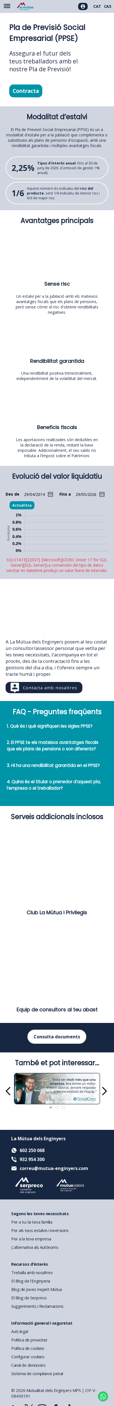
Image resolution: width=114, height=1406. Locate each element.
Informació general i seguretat (41, 1323)
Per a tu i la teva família (31, 1222)
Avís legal (19, 1331)
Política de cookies (27, 1348)
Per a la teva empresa (31, 1239)
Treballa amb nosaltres (32, 1272)
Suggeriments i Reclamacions (37, 1306)
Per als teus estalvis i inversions (39, 1230)
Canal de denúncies (28, 1365)
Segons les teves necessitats (40, 1213)
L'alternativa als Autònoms (34, 1247)
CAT (97, 6)
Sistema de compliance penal (37, 1373)
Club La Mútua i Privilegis (57, 912)
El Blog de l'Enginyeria (30, 1281)
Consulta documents (57, 1037)
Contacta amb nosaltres (50, 687)
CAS (107, 6)
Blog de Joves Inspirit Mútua (36, 1289)
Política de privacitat (29, 1340)
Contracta (26, 91)
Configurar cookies (27, 1356)
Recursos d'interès (29, 1264)
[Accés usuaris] (83, 6)
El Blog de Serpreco (29, 1297)
